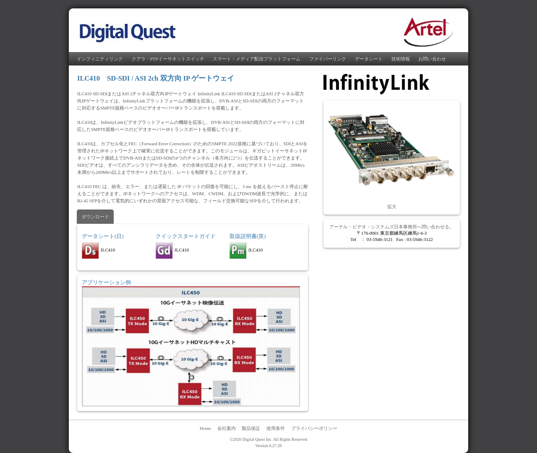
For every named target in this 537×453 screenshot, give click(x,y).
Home (205, 428)
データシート (369, 58)
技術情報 (400, 58)
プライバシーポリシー (314, 428)
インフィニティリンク (100, 58)
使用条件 (275, 428)
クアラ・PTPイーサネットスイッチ (168, 58)
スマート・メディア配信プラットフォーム (256, 58)
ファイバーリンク (327, 58)
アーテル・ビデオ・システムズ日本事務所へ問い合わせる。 (391, 226)
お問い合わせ (432, 58)
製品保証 (251, 428)
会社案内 (226, 428)
